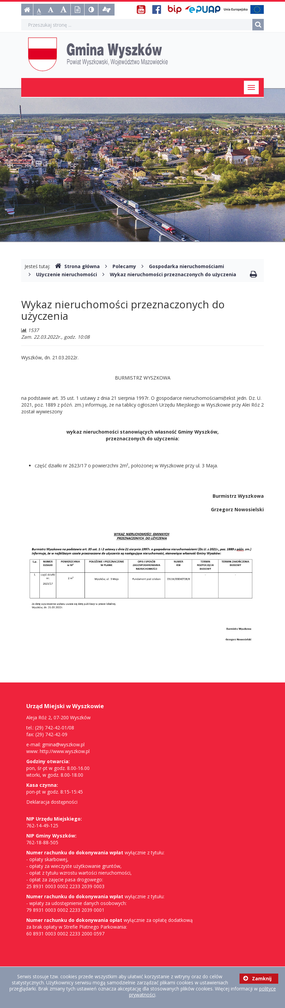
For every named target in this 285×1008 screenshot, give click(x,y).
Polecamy (124, 266)
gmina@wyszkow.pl (63, 744)
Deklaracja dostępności (51, 802)
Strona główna (77, 266)
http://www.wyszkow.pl (65, 751)
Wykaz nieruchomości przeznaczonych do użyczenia (173, 274)
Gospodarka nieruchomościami (186, 266)
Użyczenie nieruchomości (66, 274)
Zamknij (257, 978)
